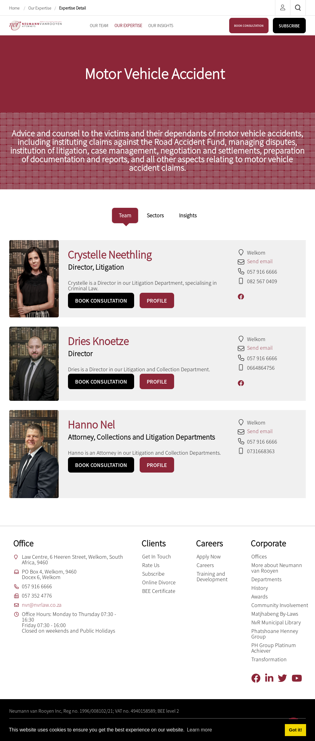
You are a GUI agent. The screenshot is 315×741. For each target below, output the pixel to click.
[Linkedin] (271, 678)
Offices (259, 556)
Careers (205, 565)
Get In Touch (156, 556)
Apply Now (209, 556)
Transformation (269, 659)
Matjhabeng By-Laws (274, 613)
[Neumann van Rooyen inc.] (35, 24)
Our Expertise (39, 8)
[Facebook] (258, 678)
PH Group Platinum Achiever (273, 648)
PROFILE (157, 300)
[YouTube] (299, 678)
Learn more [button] (199, 729)
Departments (266, 579)
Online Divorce (159, 582)
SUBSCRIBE (289, 26)
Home (15, 8)
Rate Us (150, 565)
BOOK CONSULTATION (249, 26)
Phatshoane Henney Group (274, 633)
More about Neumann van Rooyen (276, 568)
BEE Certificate (158, 590)
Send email (260, 261)
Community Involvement (279, 605)
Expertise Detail (72, 8)
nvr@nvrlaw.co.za (42, 604)
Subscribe (153, 573)
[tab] (125, 215)
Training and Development (212, 576)
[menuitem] (99, 25)
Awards (259, 596)
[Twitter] (285, 678)
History (259, 587)
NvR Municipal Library (276, 622)
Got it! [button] (295, 729)
